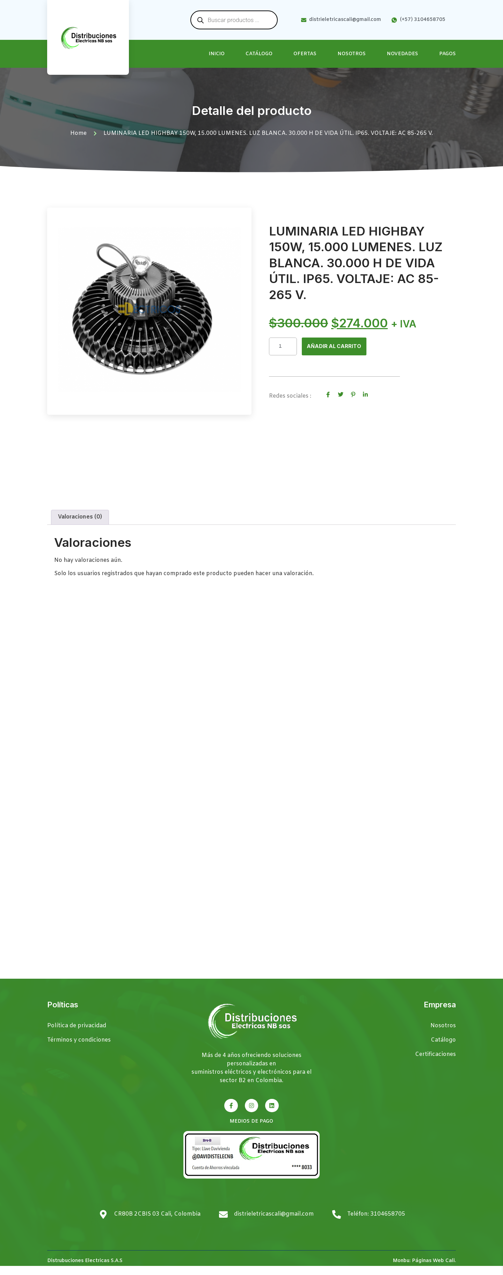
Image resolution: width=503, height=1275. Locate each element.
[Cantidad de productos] (283, 346)
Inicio (217, 54)
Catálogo (259, 54)
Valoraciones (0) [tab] (80, 526)
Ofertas (304, 54)
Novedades (402, 54)
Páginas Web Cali (433, 1269)
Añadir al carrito (335, 346)
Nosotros (351, 54)
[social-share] (328, 395)
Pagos (447, 54)
